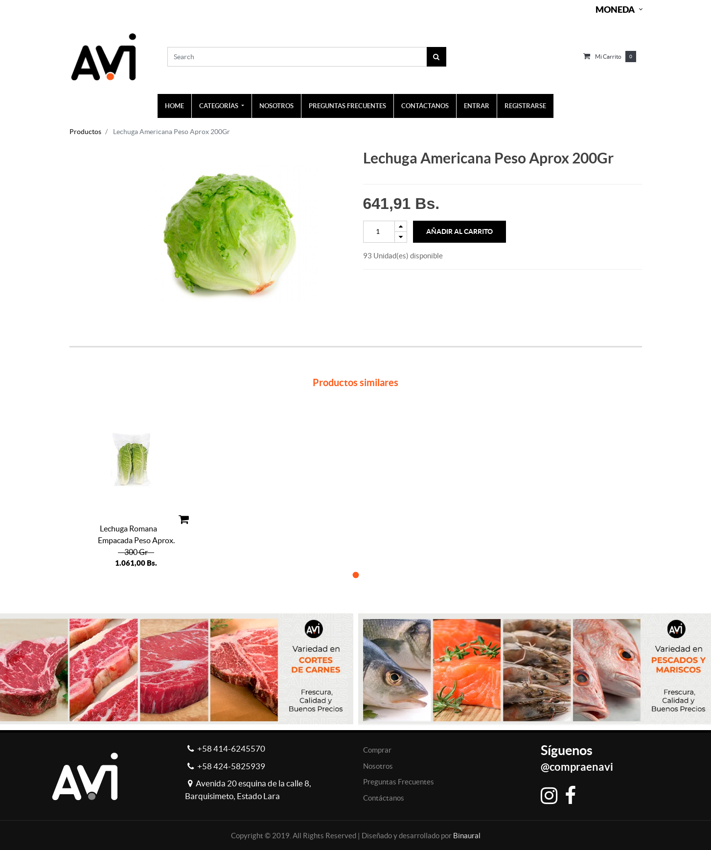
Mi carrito (608, 56)
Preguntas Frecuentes (398, 782)
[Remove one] (401, 237)
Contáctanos (383, 798)
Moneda (615, 9)
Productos (85, 132)
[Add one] (401, 226)
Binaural (467, 835)
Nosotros (378, 766)
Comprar (377, 750)
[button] (355, 575)
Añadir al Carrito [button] (459, 231)
